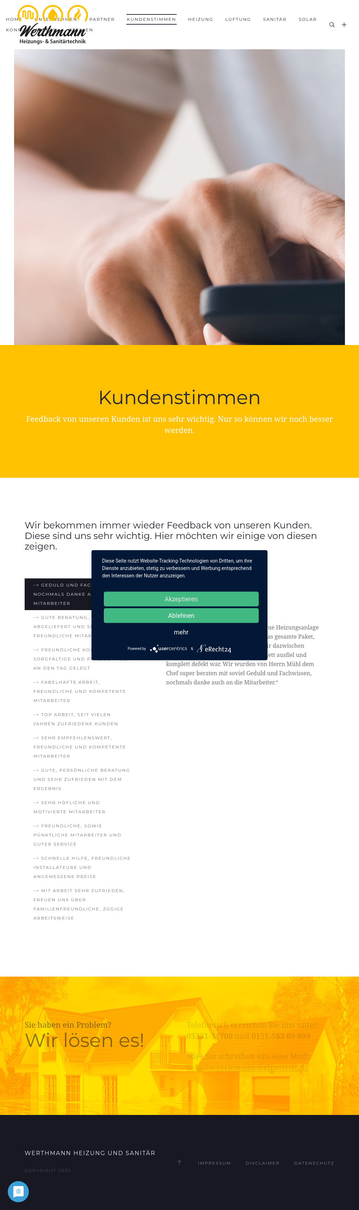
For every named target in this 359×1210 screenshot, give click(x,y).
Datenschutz (314, 1163)
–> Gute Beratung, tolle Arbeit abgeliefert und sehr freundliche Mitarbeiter (81, 626)
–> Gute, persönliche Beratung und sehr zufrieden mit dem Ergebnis (81, 779)
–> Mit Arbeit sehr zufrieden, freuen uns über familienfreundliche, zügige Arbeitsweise (79, 904)
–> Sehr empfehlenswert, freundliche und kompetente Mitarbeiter (79, 747)
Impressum (214, 1163)
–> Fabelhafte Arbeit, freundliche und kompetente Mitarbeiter (79, 691)
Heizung (200, 19)
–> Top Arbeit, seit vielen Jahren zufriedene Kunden (75, 719)
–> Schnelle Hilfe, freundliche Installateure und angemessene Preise (82, 867)
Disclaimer (263, 1163)
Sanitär (275, 19)
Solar (308, 19)
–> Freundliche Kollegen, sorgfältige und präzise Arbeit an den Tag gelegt (82, 659)
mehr (181, 631)
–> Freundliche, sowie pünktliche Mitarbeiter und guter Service (77, 835)
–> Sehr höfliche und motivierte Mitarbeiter (69, 807)
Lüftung (238, 19)
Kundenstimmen (151, 19)
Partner (102, 19)
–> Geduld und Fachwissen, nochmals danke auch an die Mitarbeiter (78, 594)
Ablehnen (181, 615)
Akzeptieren (181, 598)
